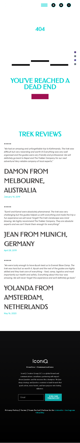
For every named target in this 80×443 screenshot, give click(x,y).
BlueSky (40, 413)
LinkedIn (59, 410)
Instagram (70, 410)
